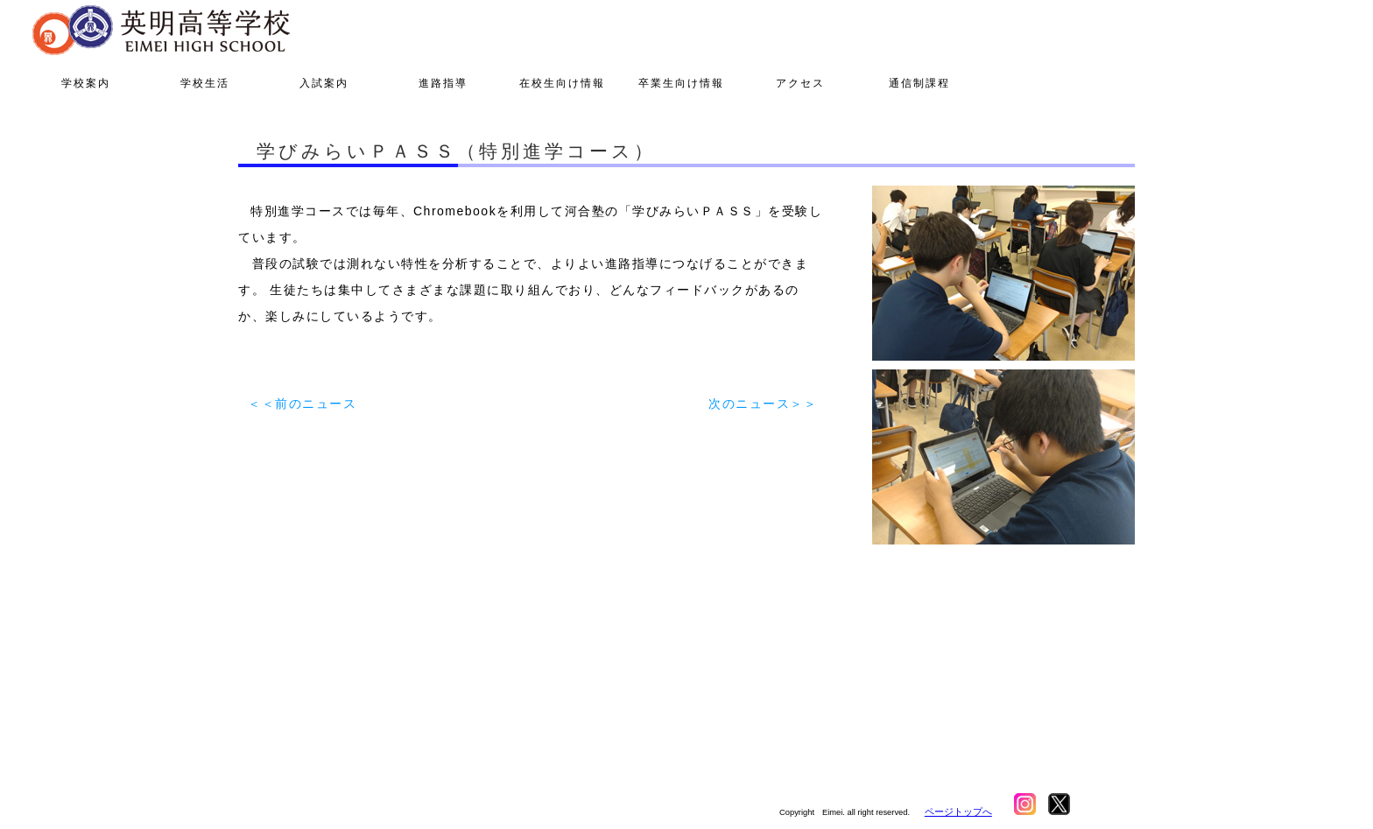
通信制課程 (919, 83)
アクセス (800, 83)
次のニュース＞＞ (762, 404)
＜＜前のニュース (302, 404)
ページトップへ (958, 811)
